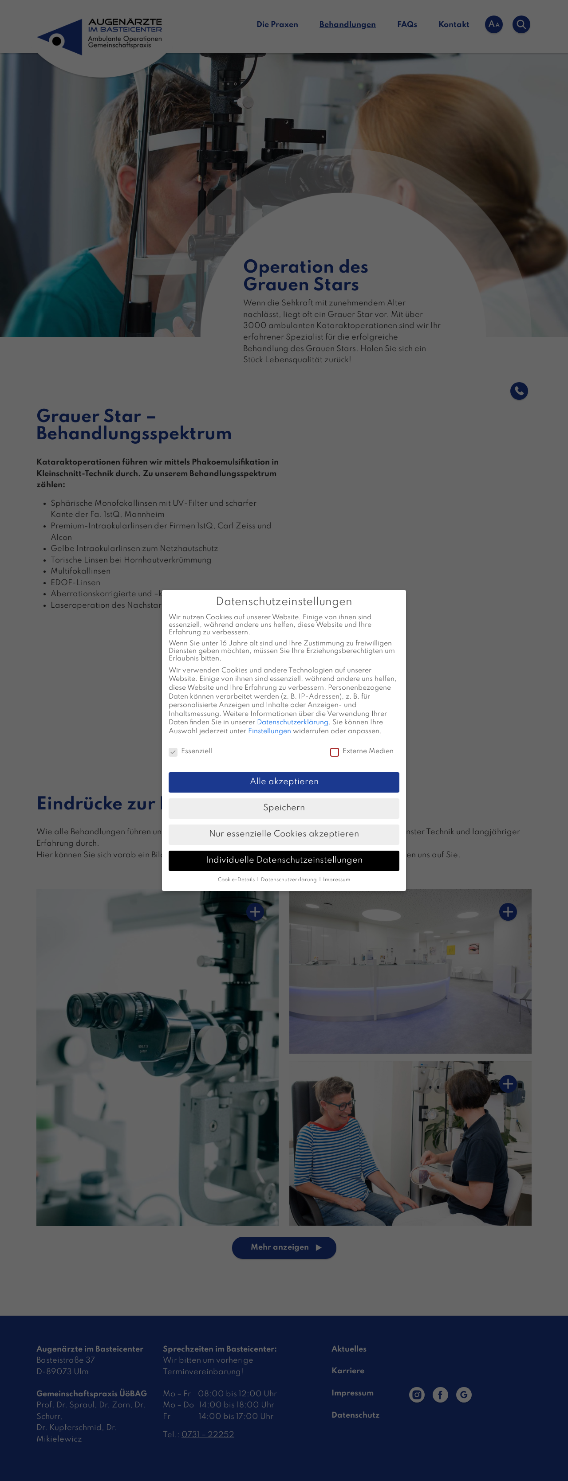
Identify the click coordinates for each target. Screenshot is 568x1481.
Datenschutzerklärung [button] (289, 880)
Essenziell (190, 751)
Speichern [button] (284, 808)
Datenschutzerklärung (292, 722)
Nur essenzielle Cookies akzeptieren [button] (284, 834)
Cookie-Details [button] (237, 880)
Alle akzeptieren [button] (284, 782)
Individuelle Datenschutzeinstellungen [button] (284, 860)
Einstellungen (269, 731)
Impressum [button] (336, 880)
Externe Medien (362, 751)
